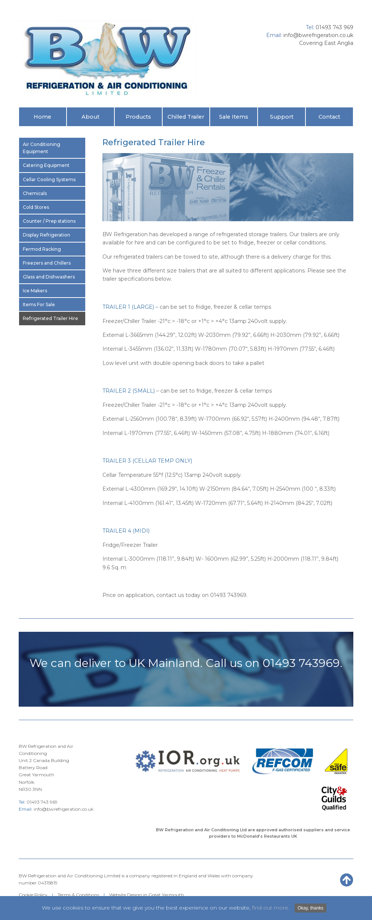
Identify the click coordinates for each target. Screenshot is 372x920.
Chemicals (35, 193)
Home (42, 116)
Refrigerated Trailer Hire (50, 318)
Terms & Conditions (78, 895)
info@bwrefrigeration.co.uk (318, 35)
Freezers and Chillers (47, 263)
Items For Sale (39, 304)
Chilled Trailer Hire (185, 119)
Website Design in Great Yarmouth (146, 895)
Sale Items (233, 116)
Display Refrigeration (46, 235)
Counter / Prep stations (49, 221)
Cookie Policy (33, 895)
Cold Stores (36, 207)
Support (281, 116)
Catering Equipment (46, 165)
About (90, 116)
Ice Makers (35, 290)
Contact (329, 116)
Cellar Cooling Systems (49, 179)
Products (138, 116)
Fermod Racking (42, 249)
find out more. (270, 907)
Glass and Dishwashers (49, 277)
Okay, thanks (310, 908)
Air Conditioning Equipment (41, 147)
